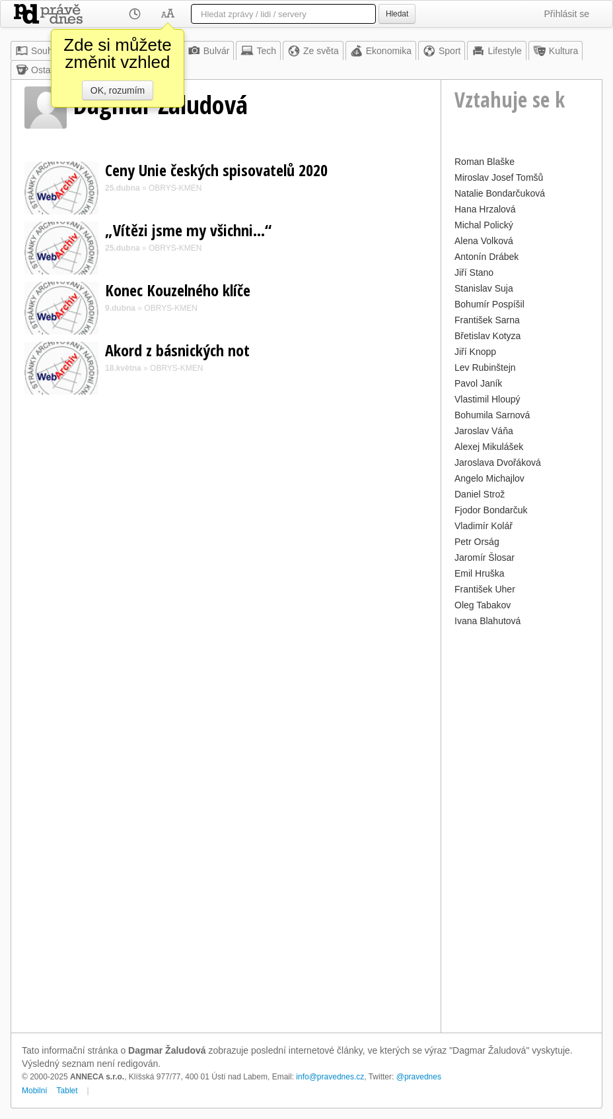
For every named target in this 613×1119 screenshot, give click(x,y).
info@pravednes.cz (330, 1076)
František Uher (484, 589)
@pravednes (418, 1076)
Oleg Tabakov (482, 605)
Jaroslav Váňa (483, 431)
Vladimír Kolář (483, 526)
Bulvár (209, 50)
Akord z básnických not (177, 350)
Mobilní (35, 1090)
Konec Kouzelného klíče (177, 290)
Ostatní (38, 70)
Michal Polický (483, 225)
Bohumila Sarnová (492, 415)
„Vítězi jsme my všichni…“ (188, 230)
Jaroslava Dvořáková (497, 462)
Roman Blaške (484, 161)
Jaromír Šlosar (484, 557)
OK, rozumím (117, 90)
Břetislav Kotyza (487, 336)
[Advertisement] (521, 828)
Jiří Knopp (475, 351)
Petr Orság (476, 541)
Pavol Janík (478, 383)
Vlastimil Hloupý (487, 399)
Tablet (67, 1090)
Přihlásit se (566, 14)
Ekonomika (381, 50)
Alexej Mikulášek (488, 446)
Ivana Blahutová (487, 621)
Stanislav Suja (483, 288)
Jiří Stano (473, 272)
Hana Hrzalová (485, 209)
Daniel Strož (479, 494)
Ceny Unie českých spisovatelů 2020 (216, 170)
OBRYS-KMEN (175, 188)
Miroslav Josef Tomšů (498, 177)
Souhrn (38, 50)
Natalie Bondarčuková (499, 193)
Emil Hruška (479, 573)
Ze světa (313, 50)
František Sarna (487, 320)
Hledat (397, 13)
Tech (258, 50)
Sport (441, 50)
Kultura (555, 50)
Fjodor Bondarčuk (491, 510)
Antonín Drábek (486, 256)
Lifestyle (496, 50)
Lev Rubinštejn (485, 367)
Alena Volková (483, 241)
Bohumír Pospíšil (489, 304)
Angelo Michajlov (489, 478)
